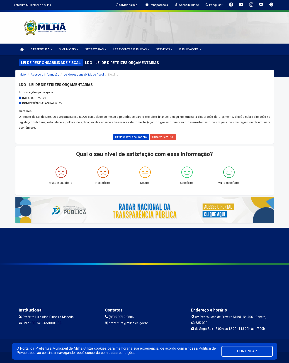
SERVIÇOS (164, 49)
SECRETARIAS (95, 49)
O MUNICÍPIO (68, 49)
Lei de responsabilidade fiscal (84, 74)
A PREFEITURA (41, 49)
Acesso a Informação (45, 74)
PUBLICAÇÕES (190, 49)
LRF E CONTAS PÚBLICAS (131, 49)
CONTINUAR (247, 351)
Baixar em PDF (163, 137)
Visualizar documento (131, 137)
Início (22, 74)
